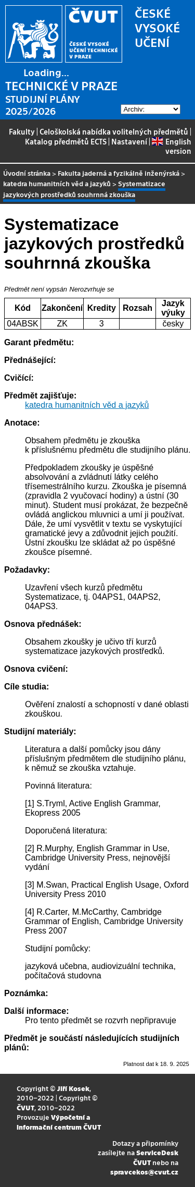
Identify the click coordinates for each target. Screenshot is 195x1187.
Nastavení (129, 141)
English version (171, 146)
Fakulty (22, 131)
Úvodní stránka (26, 173)
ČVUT (25, 1107)
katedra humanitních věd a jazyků (57, 183)
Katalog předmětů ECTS (66, 141)
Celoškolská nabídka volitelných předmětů (114, 131)
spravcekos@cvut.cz (144, 1172)
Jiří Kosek (73, 1088)
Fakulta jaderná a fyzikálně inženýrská (118, 173)
